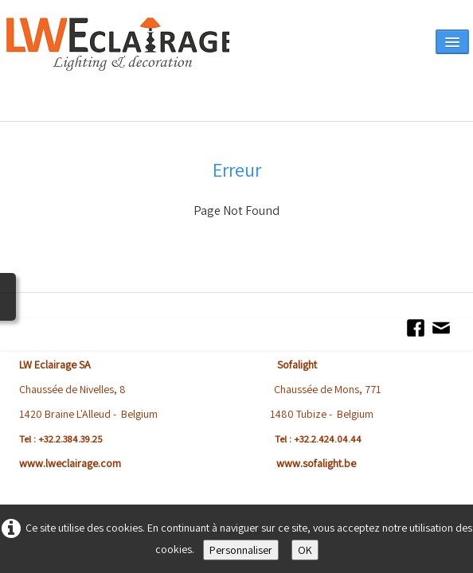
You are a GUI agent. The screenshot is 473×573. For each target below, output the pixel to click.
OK (305, 550)
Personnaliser (240, 550)
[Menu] (452, 41)
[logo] (117, 65)
